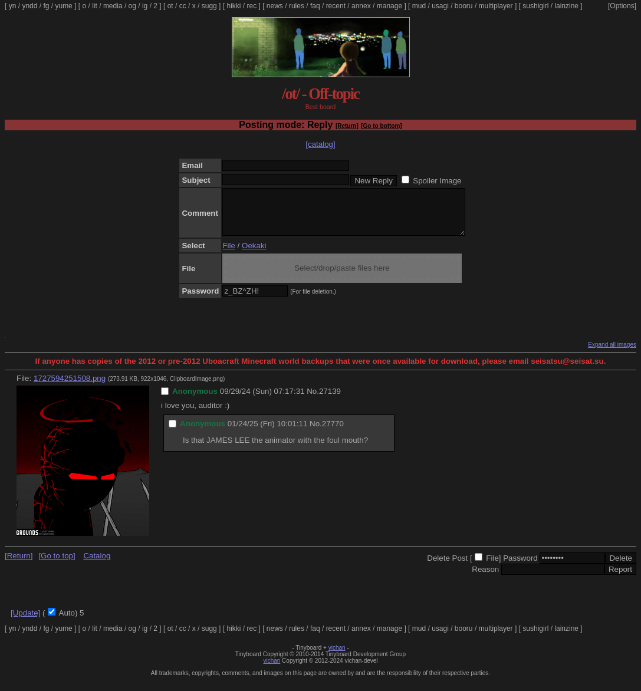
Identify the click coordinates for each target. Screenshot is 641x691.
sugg (209, 6)
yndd (29, 6)
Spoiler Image (437, 180)
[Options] (622, 6)
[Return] (347, 126)
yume (63, 6)
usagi (440, 6)
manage (389, 6)
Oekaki (254, 254)
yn (13, 6)
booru (464, 6)
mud (419, 6)
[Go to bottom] (381, 126)
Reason (485, 578)
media (113, 6)
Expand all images (612, 353)
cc (182, 6)
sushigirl (535, 6)
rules (296, 6)
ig (144, 6)
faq (315, 6)
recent (336, 6)
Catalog (96, 564)
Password (520, 566)
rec (252, 6)
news (275, 6)
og (132, 6)
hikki (233, 6)
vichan (337, 656)
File (228, 254)
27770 (333, 432)
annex (361, 6)
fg (46, 6)
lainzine (566, 6)
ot (170, 6)
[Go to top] (56, 564)
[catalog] (320, 144)
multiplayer (496, 6)
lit (94, 6)
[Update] (25, 621)
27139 (330, 400)
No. (313, 400)
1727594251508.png (70, 387)
